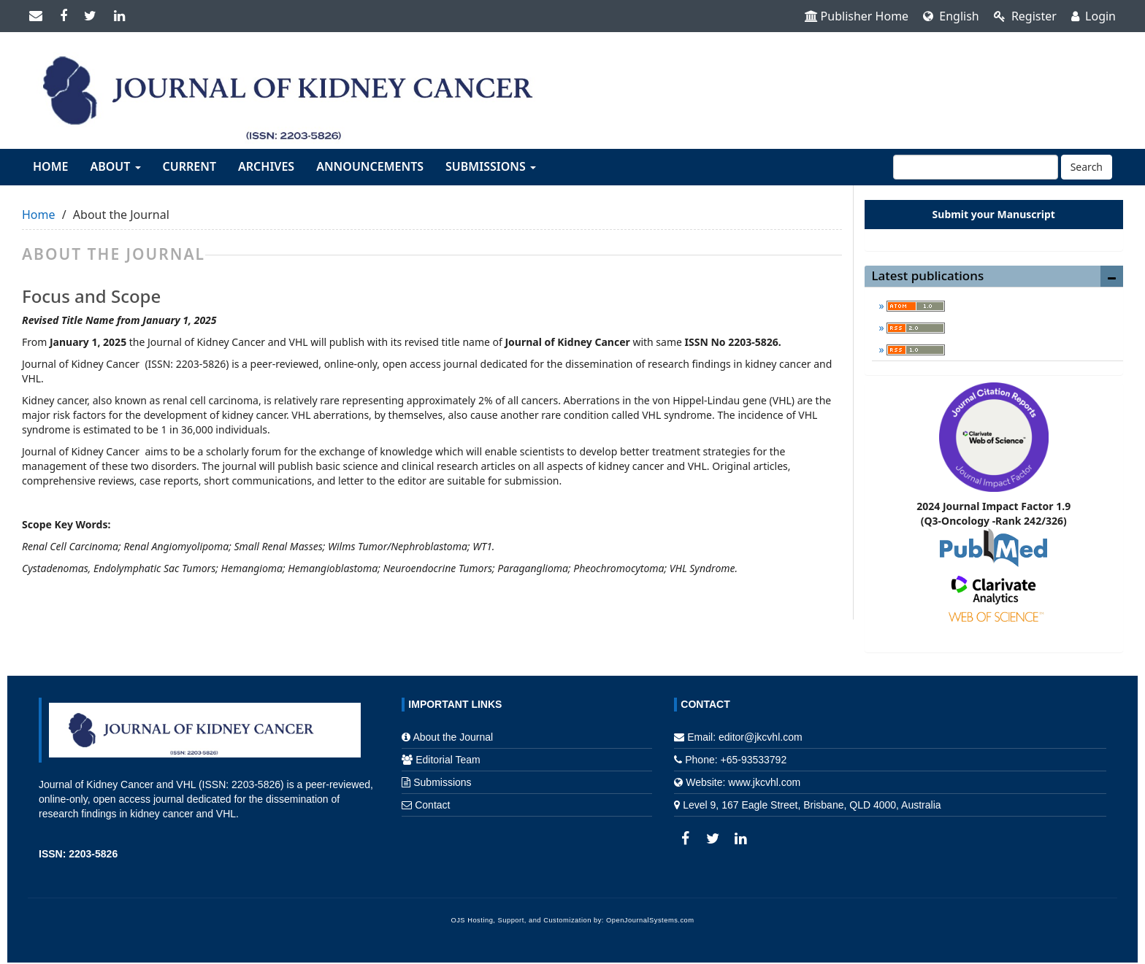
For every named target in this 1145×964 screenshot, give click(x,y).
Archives (266, 166)
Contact (432, 805)
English (951, 16)
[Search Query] (975, 167)
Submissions (442, 782)
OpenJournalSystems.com (650, 920)
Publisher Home (857, 16)
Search (1087, 167)
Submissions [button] (490, 166)
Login (1093, 16)
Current (189, 166)
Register (1025, 16)
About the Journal (453, 737)
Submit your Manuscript (994, 214)
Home (50, 166)
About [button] (115, 166)
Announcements (370, 166)
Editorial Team (448, 760)
